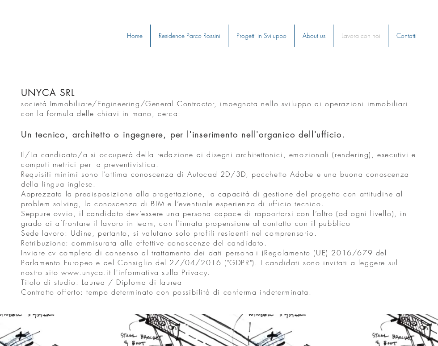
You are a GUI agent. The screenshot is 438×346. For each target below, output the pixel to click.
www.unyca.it (86, 272)
